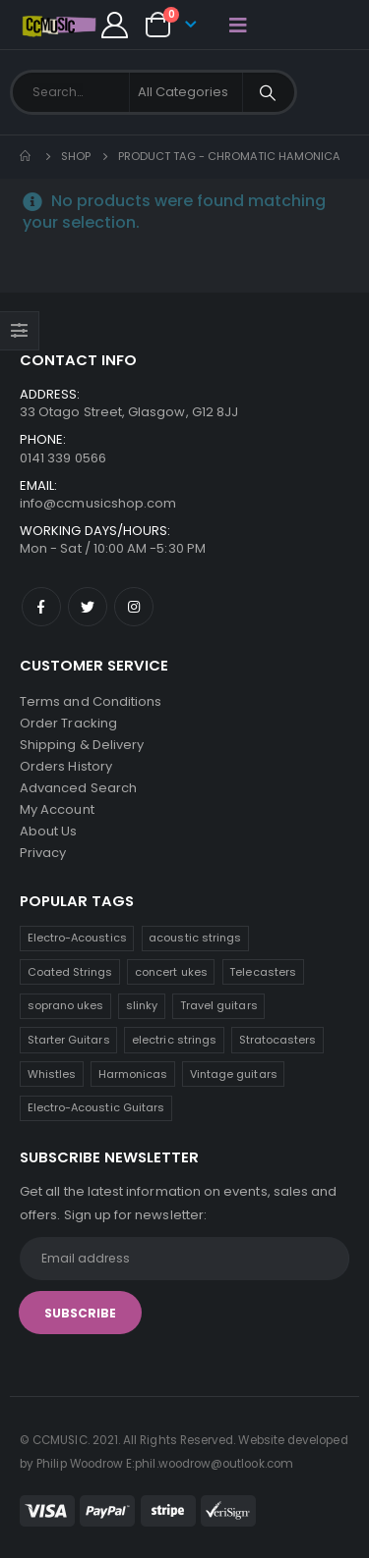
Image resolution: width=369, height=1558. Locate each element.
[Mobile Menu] (238, 24)
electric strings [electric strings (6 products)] (174, 1040)
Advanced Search (78, 788)
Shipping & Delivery (82, 744)
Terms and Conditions (90, 701)
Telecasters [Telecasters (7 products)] (262, 972)
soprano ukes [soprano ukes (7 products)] (66, 1005)
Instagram (134, 606)
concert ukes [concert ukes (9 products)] (171, 972)
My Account (57, 809)
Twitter (87, 606)
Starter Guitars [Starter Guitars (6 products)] (69, 1040)
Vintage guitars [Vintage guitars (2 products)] (233, 1074)
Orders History (66, 766)
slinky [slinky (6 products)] (141, 1005)
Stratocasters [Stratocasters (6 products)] (278, 1040)
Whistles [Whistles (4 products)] (52, 1074)
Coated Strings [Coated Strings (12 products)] (70, 972)
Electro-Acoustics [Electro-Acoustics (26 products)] (77, 937)
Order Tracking (68, 723)
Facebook (41, 606)
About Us (49, 831)
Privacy (43, 852)
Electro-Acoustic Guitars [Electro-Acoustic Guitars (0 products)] (96, 1107)
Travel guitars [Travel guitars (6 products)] (219, 1005)
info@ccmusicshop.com (98, 503)
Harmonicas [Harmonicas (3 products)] (133, 1074)
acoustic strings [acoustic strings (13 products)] (195, 937)
